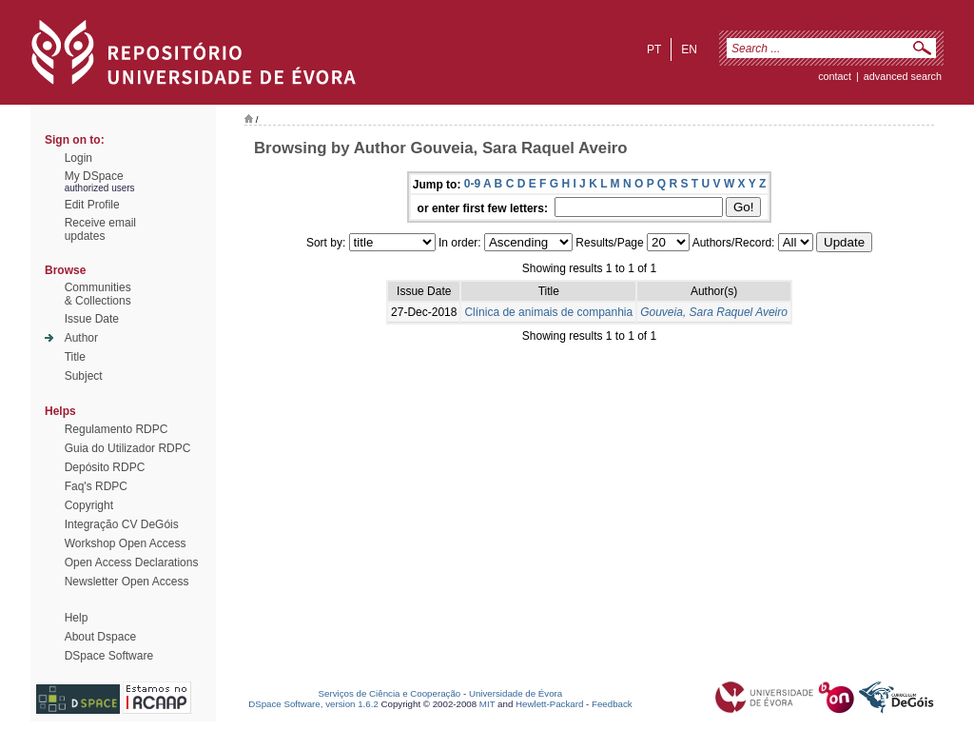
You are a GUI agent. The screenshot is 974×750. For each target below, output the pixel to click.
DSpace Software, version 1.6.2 (313, 704)
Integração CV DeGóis (122, 524)
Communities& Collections (98, 294)
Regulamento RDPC (116, 429)
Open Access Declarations (132, 562)
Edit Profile (92, 204)
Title (75, 357)
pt (654, 49)
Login (78, 158)
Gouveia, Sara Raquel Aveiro (714, 312)
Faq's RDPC (96, 486)
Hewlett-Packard (549, 704)
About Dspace (100, 636)
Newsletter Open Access (127, 581)
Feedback (612, 704)
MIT (487, 704)
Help (76, 617)
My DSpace (94, 176)
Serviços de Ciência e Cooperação (390, 693)
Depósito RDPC (105, 467)
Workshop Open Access (125, 543)
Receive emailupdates (100, 229)
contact (834, 76)
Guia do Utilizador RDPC (128, 448)
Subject (84, 376)
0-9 (472, 183)
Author (81, 338)
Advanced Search (903, 76)
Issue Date (92, 319)
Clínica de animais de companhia (548, 312)
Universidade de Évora (515, 693)
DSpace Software (109, 655)
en (689, 49)
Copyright (89, 505)
